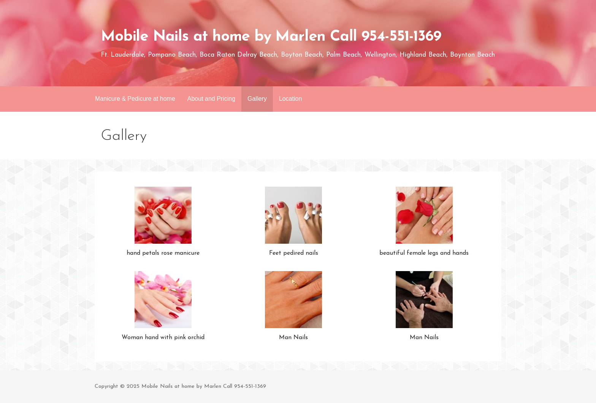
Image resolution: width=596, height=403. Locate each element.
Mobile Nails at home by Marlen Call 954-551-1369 (271, 36)
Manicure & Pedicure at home (135, 98)
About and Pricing (211, 98)
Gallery (257, 98)
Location (290, 98)
